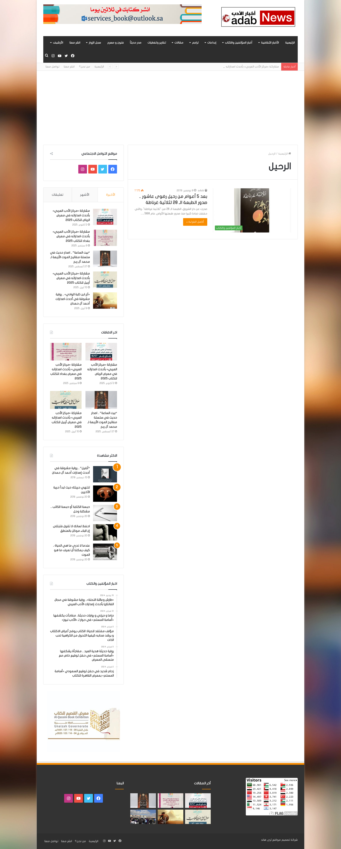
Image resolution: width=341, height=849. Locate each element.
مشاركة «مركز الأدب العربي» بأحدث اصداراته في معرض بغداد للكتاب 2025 (71, 236)
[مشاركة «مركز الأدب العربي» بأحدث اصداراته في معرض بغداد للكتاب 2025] (105, 238)
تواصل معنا (52, 66)
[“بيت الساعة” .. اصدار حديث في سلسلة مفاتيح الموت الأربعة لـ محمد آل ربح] (105, 259)
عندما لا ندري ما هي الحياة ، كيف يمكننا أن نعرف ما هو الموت (71, 550)
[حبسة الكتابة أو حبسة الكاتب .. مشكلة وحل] (105, 513)
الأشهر (84, 194)
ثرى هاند (266, 839)
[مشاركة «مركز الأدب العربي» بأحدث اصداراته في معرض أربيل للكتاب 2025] (105, 279)
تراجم (195, 42)
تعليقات (57, 194)
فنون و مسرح (115, 42)
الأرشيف (58, 42)
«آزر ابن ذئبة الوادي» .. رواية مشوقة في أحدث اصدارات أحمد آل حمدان (72, 299)
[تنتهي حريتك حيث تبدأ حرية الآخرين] (105, 493)
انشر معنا (74, 42)
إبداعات (211, 42)
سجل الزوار (95, 42)
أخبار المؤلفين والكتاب (238, 42)
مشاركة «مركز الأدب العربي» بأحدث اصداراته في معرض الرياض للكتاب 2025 (71, 215)
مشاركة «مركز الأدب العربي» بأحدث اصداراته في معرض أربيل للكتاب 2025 (71, 278)
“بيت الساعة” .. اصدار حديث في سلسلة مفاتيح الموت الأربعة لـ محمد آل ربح (70, 257)
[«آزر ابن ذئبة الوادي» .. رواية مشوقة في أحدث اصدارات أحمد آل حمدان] (105, 300)
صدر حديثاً (135, 42)
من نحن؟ (84, 66)
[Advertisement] (170, 107)
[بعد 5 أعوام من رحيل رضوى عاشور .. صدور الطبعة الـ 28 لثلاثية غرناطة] (252, 210)
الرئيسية (290, 42)
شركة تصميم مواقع (285, 839)
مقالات (178, 42)
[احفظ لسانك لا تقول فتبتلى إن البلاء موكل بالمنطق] (105, 532)
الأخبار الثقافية (270, 42)
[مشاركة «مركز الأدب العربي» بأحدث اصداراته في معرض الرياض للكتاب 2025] (105, 217)
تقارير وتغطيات (156, 42)
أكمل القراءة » (195, 221)
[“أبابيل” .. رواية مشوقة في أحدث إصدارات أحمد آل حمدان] (105, 474)
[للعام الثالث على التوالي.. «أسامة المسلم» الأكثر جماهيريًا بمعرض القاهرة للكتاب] (143, 817)
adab (201, 190)
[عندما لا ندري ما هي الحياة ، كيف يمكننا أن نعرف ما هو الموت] (105, 552)
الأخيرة (110, 194)
